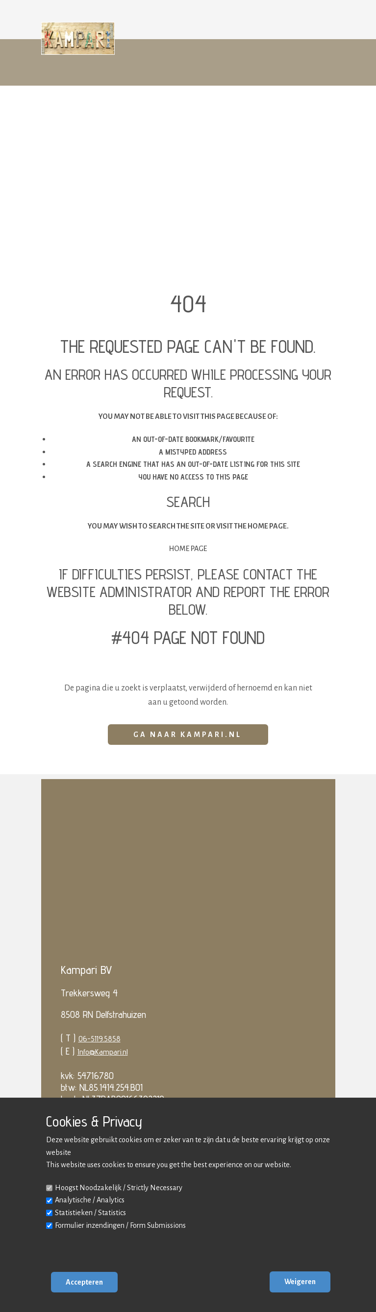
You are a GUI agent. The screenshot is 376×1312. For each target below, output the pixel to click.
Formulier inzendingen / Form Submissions (120, 1225)
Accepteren (84, 1282)
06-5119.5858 (99, 1038)
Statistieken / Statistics (90, 1213)
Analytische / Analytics (90, 1200)
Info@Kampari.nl (102, 1052)
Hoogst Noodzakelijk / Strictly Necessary (118, 1188)
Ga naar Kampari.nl (187, 734)
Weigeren (300, 1282)
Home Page (188, 548)
